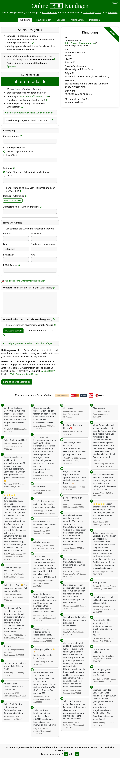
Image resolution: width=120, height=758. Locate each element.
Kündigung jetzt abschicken (16, 381)
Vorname (7, 233)
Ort (33, 254)
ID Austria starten (13, 330)
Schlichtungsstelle (92, 12)
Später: (9, 175)
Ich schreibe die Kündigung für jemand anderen (30, 228)
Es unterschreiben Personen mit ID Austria (29, 324)
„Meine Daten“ (48, 370)
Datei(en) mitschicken (14, 195)
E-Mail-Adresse (10, 265)
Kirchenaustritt (49, 12)
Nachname (36, 233)
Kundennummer (11, 136)
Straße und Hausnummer (43, 244)
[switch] (115, 2)
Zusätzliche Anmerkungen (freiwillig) (21, 206)
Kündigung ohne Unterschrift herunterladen (25, 280)
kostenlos (112, 12)
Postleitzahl (9, 254)
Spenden (61, 19)
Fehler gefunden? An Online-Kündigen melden (30, 112)
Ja (66, 754)
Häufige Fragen (43, 19)
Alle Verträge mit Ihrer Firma (20, 151)
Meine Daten (77, 19)
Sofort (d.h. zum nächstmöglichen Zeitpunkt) (28, 172)
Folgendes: (11, 154)
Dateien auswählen (13, 200)
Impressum (94, 19)
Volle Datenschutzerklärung (24, 374)
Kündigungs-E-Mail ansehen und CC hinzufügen (29, 343)
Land (5, 244)
